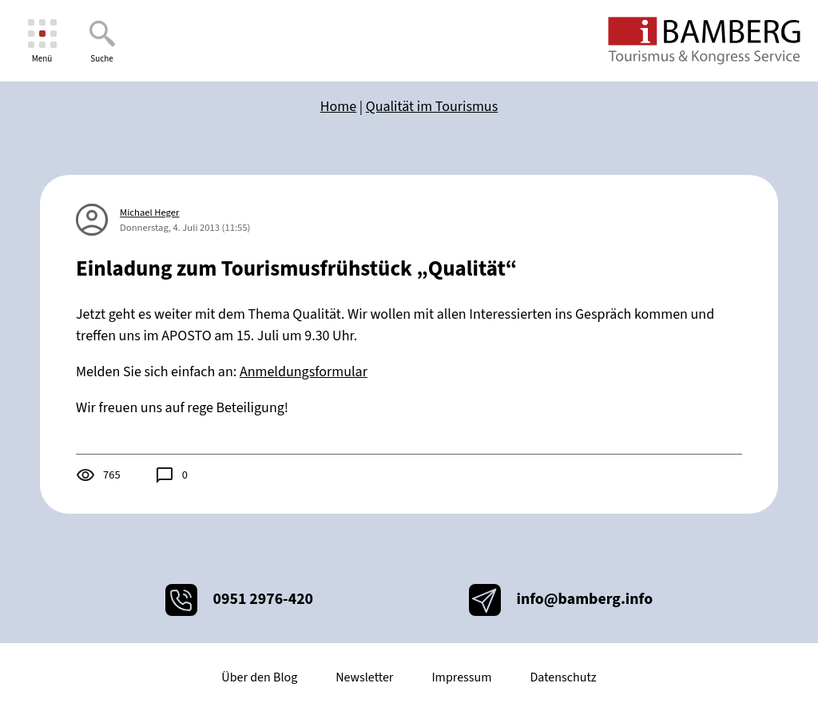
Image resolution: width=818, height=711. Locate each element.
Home (338, 107)
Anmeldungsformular (303, 372)
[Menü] (42, 41)
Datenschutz (563, 677)
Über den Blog (259, 677)
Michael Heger (149, 212)
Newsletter (364, 677)
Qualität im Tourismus (432, 107)
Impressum (461, 677)
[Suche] (102, 41)
